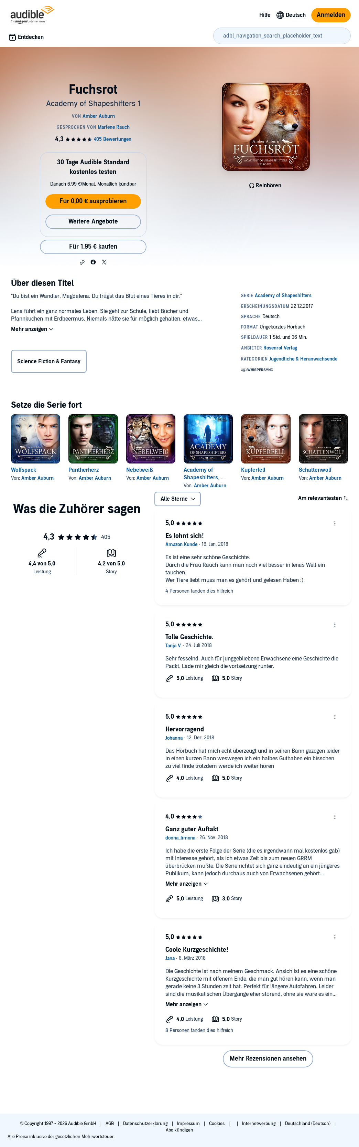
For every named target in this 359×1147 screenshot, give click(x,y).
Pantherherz (83, 470)
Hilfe (265, 15)
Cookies (217, 1123)
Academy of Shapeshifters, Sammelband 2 (202, 478)
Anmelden (331, 15)
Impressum (189, 1123)
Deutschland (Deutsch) (308, 1123)
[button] (82, 262)
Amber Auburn (37, 478)
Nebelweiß (139, 470)
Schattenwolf (315, 470)
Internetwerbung (259, 1123)
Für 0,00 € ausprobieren (93, 201)
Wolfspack (23, 470)
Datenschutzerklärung (146, 1123)
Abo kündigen (179, 1130)
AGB (110, 1123)
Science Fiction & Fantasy (48, 361)
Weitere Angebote (93, 221)
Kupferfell (253, 470)
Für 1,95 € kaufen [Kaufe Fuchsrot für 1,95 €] (93, 246)
